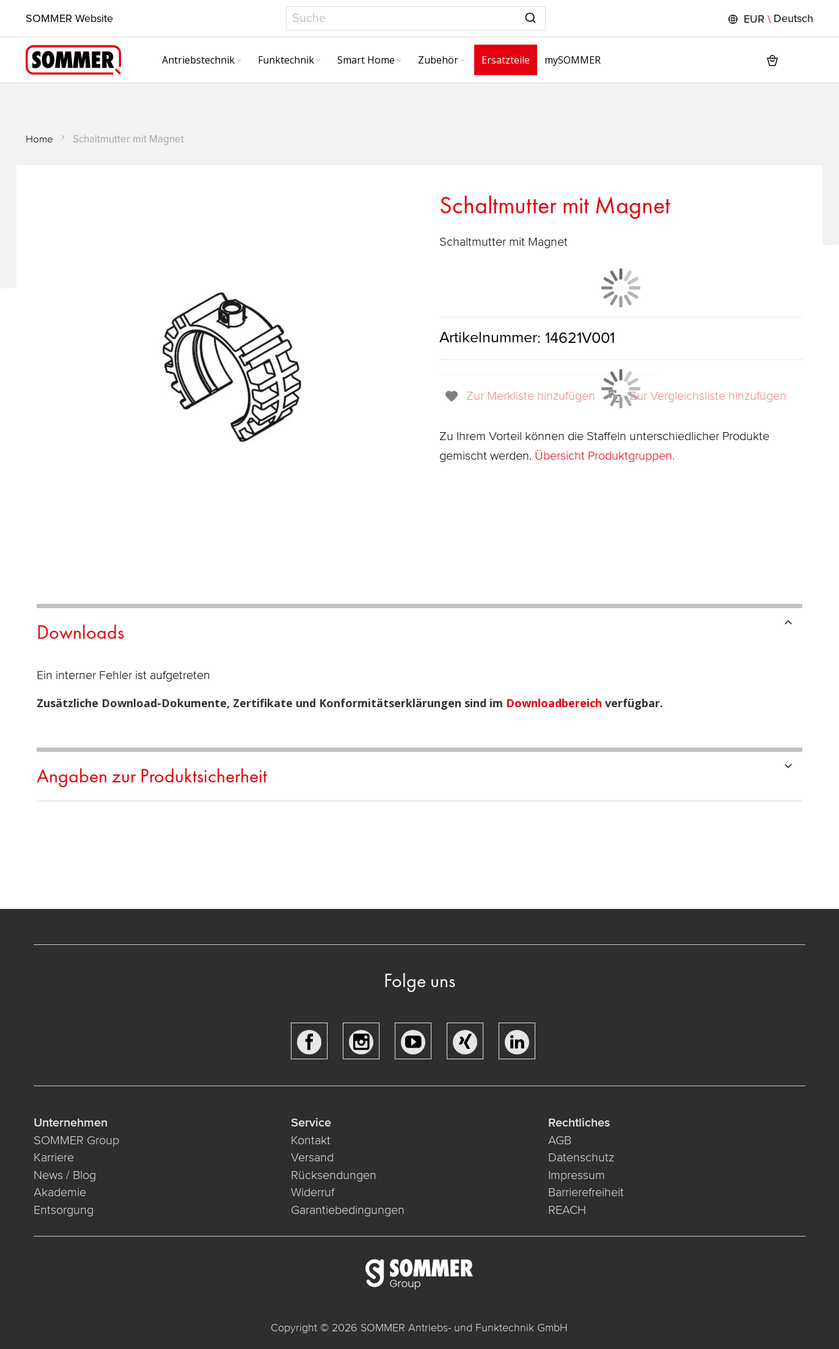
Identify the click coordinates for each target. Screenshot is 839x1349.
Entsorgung (63, 1210)
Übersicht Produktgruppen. (606, 456)
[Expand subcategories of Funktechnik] (318, 61)
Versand (312, 1157)
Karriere (54, 1157)
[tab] (419, 630)
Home (39, 139)
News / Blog (65, 1175)
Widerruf (312, 1192)
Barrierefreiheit (586, 1192)
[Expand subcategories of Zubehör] (462, 61)
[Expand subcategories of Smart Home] (399, 61)
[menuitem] (203, 60)
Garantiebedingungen (348, 1210)
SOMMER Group (76, 1140)
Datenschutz (581, 1157)
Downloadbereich (555, 703)
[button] (769, 19)
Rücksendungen (333, 1175)
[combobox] (416, 18)
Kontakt (311, 1140)
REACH (567, 1210)
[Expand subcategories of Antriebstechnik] (239, 61)
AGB (559, 1140)
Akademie (61, 1192)
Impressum (576, 1175)
